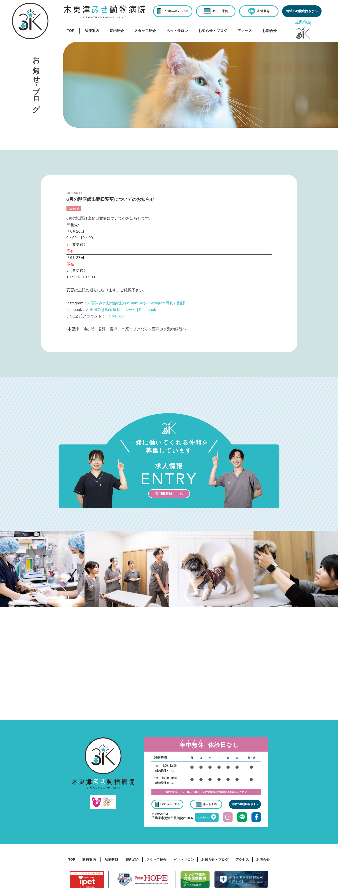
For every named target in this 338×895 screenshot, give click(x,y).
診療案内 (92, 31)
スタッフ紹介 (145, 31)
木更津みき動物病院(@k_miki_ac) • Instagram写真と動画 (136, 303)
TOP (70, 31)
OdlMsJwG (114, 316)
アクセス (245, 31)
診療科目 (111, 859)
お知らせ (74, 208)
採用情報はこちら (169, 494)
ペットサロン (177, 31)
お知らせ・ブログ (212, 31)
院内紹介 (117, 31)
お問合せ (269, 31)
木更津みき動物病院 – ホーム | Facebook (121, 310)
